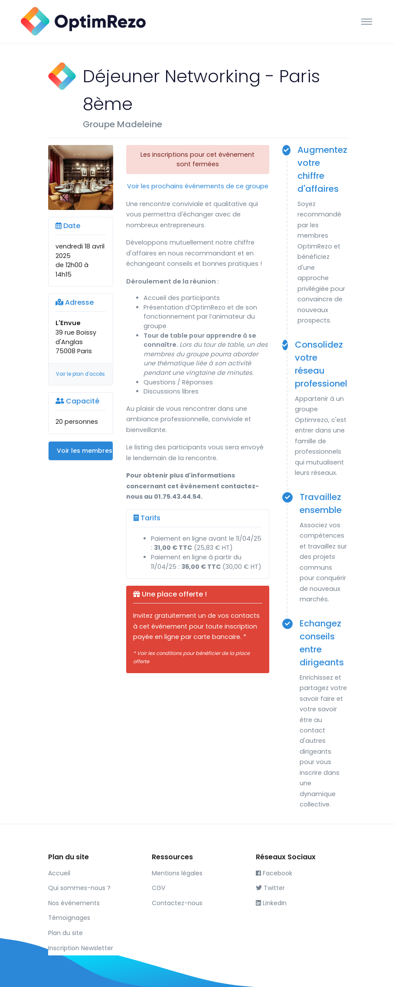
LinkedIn (271, 903)
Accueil (59, 873)
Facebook (274, 873)
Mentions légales (177, 873)
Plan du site (65, 933)
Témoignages (69, 917)
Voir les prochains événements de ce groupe (197, 186)
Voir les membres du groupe (85, 450)
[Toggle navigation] (366, 21)
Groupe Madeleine (122, 124)
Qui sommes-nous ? (79, 888)
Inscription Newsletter (80, 948)
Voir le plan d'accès (80, 374)
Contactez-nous (177, 903)
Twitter (270, 888)
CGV (158, 888)
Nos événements (74, 903)
